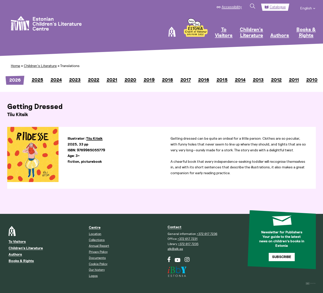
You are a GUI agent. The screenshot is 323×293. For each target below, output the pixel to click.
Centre (94, 227)
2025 (37, 80)
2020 (130, 80)
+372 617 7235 (188, 244)
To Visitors (224, 33)
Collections (97, 240)
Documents (97, 258)
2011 (294, 80)
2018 (167, 80)
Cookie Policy (98, 264)
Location (95, 234)
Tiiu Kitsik (94, 138)
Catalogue (278, 7)
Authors (279, 36)
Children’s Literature (251, 33)
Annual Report (99, 246)
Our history (97, 270)
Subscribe (281, 257)
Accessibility (232, 7)
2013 (258, 80)
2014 (240, 80)
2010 (312, 80)
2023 (75, 80)
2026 (15, 80)
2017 (185, 80)
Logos (93, 276)
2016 (203, 80)
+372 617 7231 (187, 239)
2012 (276, 80)
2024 (56, 80)
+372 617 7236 (207, 234)
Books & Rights (306, 33)
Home (15, 66)
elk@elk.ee (175, 249)
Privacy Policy (98, 252)
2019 (149, 80)
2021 (112, 80)
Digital (311, 283)
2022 (93, 80)
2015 (222, 80)
